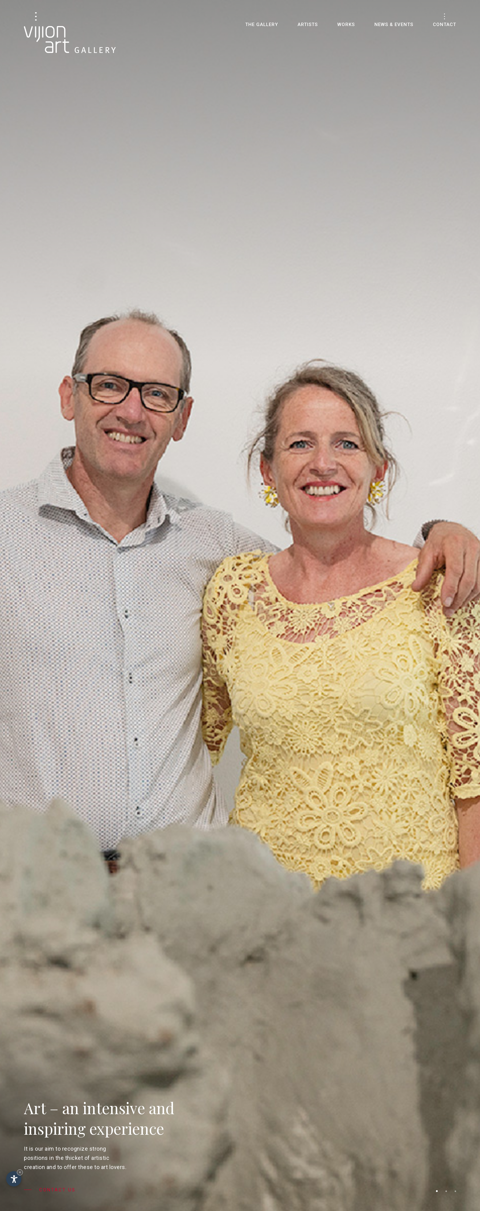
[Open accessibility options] (13, 1178)
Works (346, 24)
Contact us (50, 1190)
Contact (444, 24)
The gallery (261, 24)
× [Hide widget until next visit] (20, 1172)
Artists (308, 24)
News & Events (393, 24)
